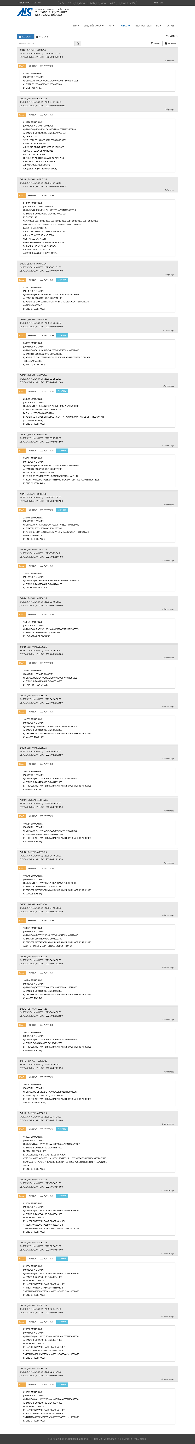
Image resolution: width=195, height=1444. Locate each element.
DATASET (171, 25)
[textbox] (46, 43)
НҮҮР (76, 25)
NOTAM (124, 25)
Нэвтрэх (36, 2)
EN (161, 2)
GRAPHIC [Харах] (62, 279)
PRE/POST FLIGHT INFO (148, 25)
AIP (111, 25)
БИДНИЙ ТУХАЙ (94, 25)
